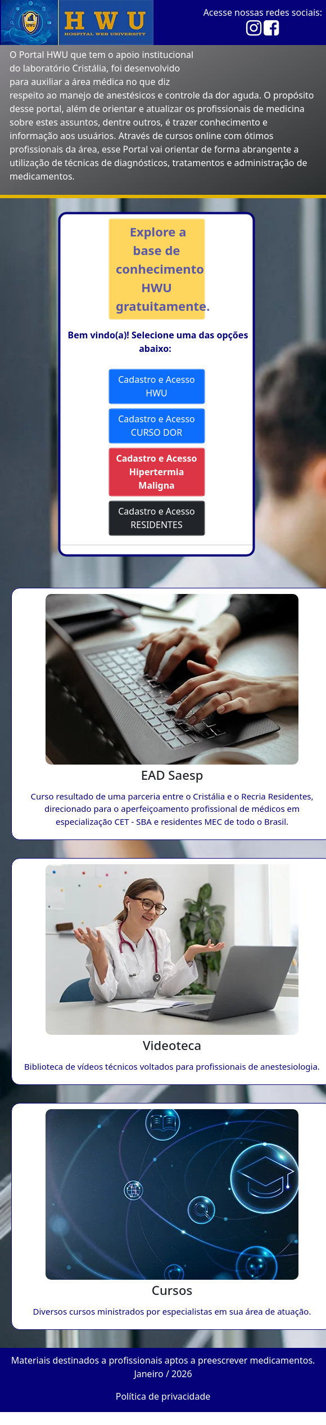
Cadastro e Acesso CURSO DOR (156, 426)
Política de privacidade (163, 1396)
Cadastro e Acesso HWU (156, 386)
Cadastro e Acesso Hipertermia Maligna (156, 472)
